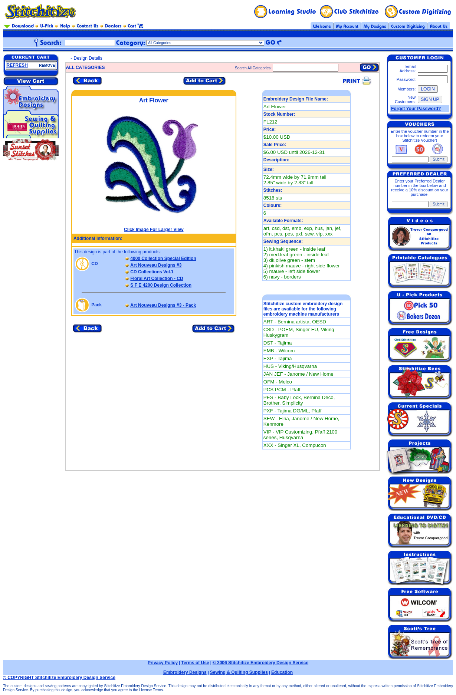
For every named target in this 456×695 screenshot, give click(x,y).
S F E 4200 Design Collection (160, 285)
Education (282, 672)
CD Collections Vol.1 (151, 271)
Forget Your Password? (416, 108)
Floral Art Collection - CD (156, 278)
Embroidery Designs (185, 672)
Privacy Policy (163, 662)
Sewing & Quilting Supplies (239, 672)
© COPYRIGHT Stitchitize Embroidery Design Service (59, 677)
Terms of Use (195, 662)
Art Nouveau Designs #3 (155, 265)
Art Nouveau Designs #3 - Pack (163, 305)
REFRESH (17, 65)
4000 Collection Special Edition (163, 258)
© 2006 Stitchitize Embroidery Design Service (260, 662)
